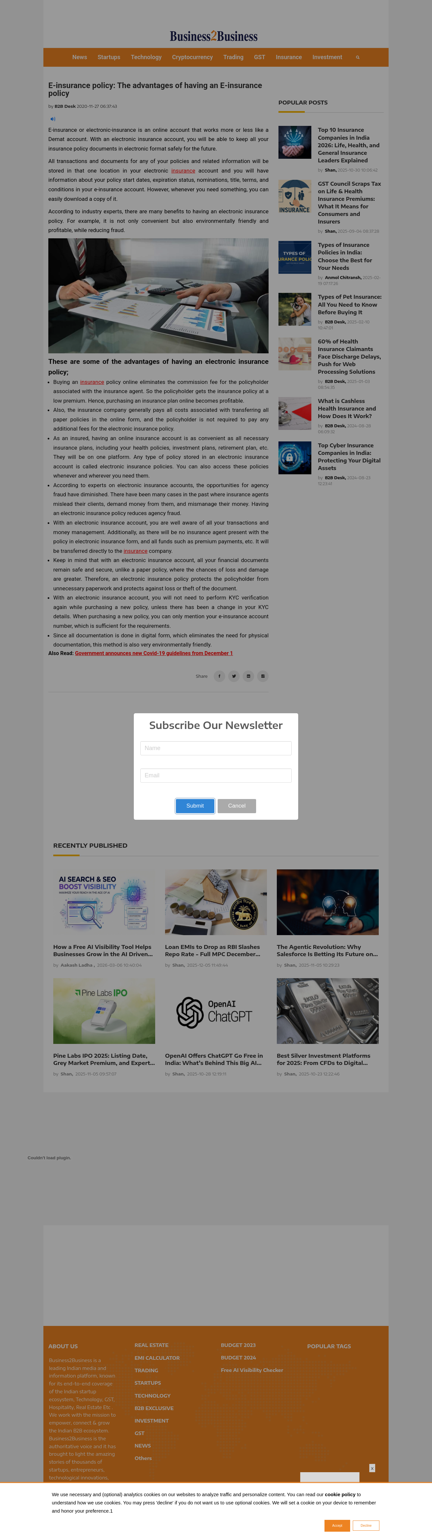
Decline (366, 1525)
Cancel (237, 806)
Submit (195, 806)
